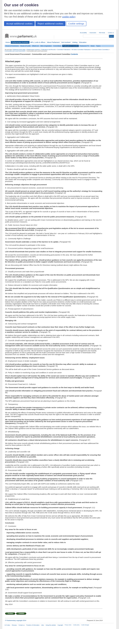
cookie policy (68, 16)
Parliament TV (84, 46)
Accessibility (83, 32)
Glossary (14, 625)
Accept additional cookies (19, 23)
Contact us (111, 32)
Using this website (51, 625)
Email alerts (93, 32)
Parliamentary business (20, 42)
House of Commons (12, 46)
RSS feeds (102, 32)
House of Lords (25, 46)
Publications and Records (48, 49)
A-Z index (7, 625)
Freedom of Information (32, 625)
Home (7, 42)
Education (82, 42)
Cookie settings (76, 23)
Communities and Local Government (15, 51)
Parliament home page (19, 49)
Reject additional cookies (50, 23)
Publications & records (70, 46)
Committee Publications (63, 49)
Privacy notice (68, 625)
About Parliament (53, 42)
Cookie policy (76, 625)
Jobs (42, 625)
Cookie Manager (85, 625)
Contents (74, 54)
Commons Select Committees (100, 49)
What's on (35, 46)
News (92, 46)
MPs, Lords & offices (37, 42)
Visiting (74, 42)
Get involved (65, 42)
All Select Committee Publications (81, 49)
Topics (98, 46)
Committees (57, 46)
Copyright (60, 625)
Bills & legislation (46, 46)
